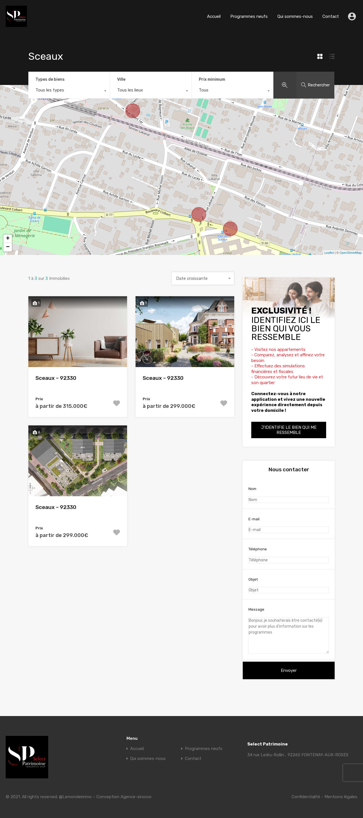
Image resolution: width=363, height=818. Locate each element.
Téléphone (288, 555)
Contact (330, 16)
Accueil (214, 16)
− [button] (8, 247)
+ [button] (8, 239)
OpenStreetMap (350, 252)
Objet (288, 585)
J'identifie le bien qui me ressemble (288, 430)
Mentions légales (340, 796)
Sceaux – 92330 (55, 378)
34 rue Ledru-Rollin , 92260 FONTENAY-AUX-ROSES (298, 754)
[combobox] (69, 91)
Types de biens (50, 79)
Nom (288, 495)
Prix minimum (212, 79)
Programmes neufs (249, 16)
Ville (121, 79)
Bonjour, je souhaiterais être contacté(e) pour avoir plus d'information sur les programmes (288, 635)
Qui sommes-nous (295, 16)
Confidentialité (306, 796)
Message (288, 630)
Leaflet (329, 252)
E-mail (288, 525)
